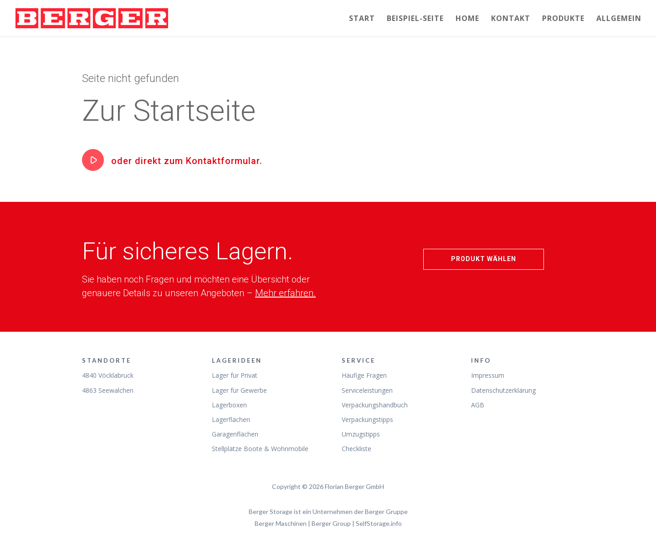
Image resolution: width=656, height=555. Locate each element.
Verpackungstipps (367, 419)
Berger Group (331, 523)
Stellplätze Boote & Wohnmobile (260, 448)
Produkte (563, 19)
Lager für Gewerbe (239, 390)
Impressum (487, 375)
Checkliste (356, 448)
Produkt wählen (483, 258)
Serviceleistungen (367, 390)
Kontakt (510, 19)
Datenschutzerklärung (503, 390)
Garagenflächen (235, 434)
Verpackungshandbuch (375, 405)
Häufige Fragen (364, 375)
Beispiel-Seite (415, 19)
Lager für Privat (234, 375)
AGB (477, 405)
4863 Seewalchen (107, 390)
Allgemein (618, 19)
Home (467, 19)
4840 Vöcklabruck (107, 375)
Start (362, 19)
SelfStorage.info (379, 523)
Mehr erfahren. (285, 293)
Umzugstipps (361, 434)
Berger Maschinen (281, 523)
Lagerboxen (229, 405)
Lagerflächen (231, 419)
